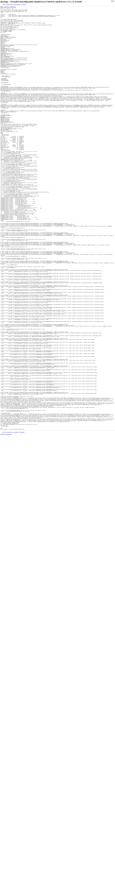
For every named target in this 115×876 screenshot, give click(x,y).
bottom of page (9, 4)
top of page (8, 516)
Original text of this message (6, 518)
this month (23, 4)
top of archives (17, 4)
